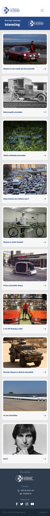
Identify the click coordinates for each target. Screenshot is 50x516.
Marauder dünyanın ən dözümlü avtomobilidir (18, 372)
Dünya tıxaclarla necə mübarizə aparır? (16, 199)
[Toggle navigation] (42, 10)
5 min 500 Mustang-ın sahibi (13, 329)
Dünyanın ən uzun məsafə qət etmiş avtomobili (18, 69)
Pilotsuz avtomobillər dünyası (13, 286)
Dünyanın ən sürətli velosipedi (13, 242)
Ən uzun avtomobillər (10, 415)
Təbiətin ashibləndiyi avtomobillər (14, 155)
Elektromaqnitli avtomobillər (12, 112)
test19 (5, 459)
